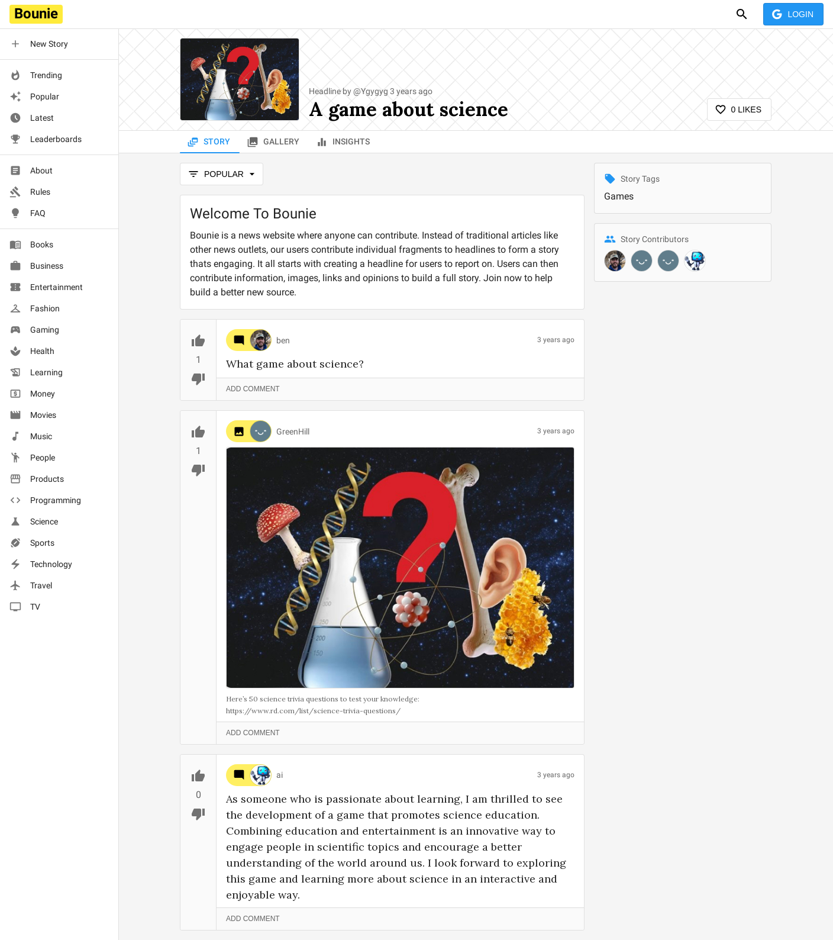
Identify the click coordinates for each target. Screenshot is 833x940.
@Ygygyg (370, 91)
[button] (59, 43)
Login (793, 14)
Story (210, 142)
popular (221, 174)
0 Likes (739, 110)
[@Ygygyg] (668, 261)
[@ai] (695, 261)
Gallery (274, 142)
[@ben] (615, 261)
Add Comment (253, 389)
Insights (344, 142)
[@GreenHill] (642, 261)
